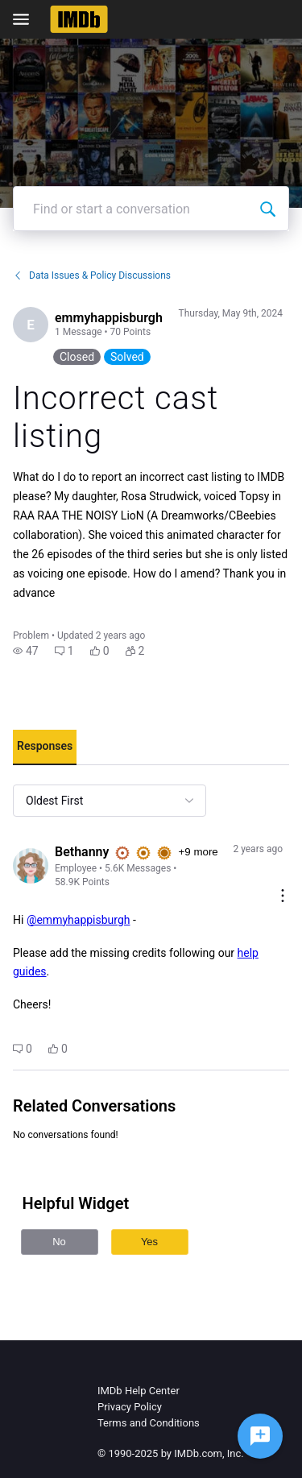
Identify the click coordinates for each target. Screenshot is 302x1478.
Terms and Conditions (148, 1423)
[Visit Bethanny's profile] (30, 866)
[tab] (45, 747)
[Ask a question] (260, 1436)
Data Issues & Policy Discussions (92, 275)
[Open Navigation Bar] (26, 19)
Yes (149, 1242)
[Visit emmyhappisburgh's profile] (30, 324)
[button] (26, 651)
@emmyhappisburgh (78, 919)
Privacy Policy (129, 1407)
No (59, 1242)
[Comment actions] (282, 897)
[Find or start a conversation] (267, 208)
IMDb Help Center (138, 1391)
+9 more (197, 852)
